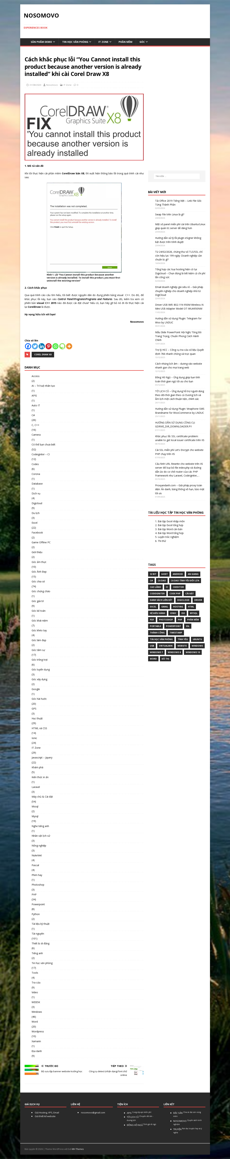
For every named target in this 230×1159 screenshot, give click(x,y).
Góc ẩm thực (39, 562)
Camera (36, 434)
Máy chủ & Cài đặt (42, 796)
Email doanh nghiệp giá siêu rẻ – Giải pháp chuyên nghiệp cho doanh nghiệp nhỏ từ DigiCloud (179, 291)
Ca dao (162, 580)
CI (167, 587)
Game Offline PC (41, 542)
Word (35, 1021)
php (180, 619)
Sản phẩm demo (41, 41)
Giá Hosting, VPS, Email (46, 1112)
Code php (175, 593)
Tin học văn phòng (75, 41)
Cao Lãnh (155, 587)
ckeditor (178, 587)
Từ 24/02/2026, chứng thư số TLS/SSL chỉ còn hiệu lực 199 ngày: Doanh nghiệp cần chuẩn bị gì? (179, 255)
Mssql (35, 806)
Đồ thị (165, 658)
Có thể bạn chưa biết (43, 444)
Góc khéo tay (39, 630)
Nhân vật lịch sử (41, 835)
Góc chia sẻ (38, 581)
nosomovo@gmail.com (92, 1112)
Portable (155, 626)
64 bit (164, 574)
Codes (35, 464)
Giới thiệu (37, 552)
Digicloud (37, 503)
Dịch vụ (36, 493)
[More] (69, 346)
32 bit (153, 574)
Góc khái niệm (40, 620)
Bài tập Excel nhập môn (171, 521)
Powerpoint (38, 904)
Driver (198, 600)
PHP (34, 894)
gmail (164, 606)
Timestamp (176, 632)
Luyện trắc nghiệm (168, 537)
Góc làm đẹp (39, 640)
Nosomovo (52, 84)
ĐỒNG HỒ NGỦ (141, 1125)
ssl (188, 626)
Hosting (178, 606)
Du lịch (36, 513)
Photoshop (38, 884)
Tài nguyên (38, 933)
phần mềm (193, 619)
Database (37, 483)
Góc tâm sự (38, 650)
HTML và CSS (39, 728)
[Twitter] (35, 346)
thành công (157, 632)
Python (36, 914)
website (182, 645)
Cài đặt (189, 593)
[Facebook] (28, 346)
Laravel (36, 787)
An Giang (193, 574)
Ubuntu (197, 639)
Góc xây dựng (39, 679)
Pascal (35, 865)
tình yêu (183, 639)
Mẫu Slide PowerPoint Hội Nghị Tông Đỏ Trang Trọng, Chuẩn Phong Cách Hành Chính (178, 336)
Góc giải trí (38, 601)
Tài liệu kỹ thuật (41, 923)
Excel (34, 522)
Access (36, 376)
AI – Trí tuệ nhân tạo (43, 385)
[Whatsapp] (55, 346)
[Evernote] (62, 346)
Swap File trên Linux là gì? (169, 214)
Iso (183, 613)
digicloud (183, 600)
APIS (34, 395)
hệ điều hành (157, 613)
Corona (36, 474)
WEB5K (36, 1002)
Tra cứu (36, 982)
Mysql (35, 816)
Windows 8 (174, 652)
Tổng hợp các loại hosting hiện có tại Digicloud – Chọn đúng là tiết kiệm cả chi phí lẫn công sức (180, 273)
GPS (34, 708)
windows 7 (156, 652)
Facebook (37, 532)
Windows (37, 1011)
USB (152, 645)
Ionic (34, 738)
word (153, 658)
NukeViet (37, 855)
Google (36, 689)
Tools (35, 972)
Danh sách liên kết (161, 600)
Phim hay (37, 875)
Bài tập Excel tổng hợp (170, 525)
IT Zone (103, 41)
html (191, 606)
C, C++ (35, 425)
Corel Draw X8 (42, 354)
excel (153, 606)
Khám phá (37, 767)
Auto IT (36, 405)
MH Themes (78, 1149)
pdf (152, 619)
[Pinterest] (49, 346)
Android (178, 574)
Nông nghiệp (39, 845)
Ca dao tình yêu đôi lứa (185, 580)
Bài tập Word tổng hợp (171, 533)
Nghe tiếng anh (40, 826)
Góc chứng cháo (41, 591)
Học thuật (37, 718)
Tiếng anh (37, 953)
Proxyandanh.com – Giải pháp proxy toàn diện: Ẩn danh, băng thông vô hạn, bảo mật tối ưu (179, 489)
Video (35, 992)
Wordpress (38, 1031)
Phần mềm (125, 41)
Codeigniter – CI (41, 454)
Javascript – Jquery (42, 757)
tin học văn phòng (161, 639)
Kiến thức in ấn (40, 777)
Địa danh (37, 1051)
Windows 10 (193, 652)
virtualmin (166, 645)
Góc (142, 41)
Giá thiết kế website (45, 1116)
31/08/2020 (35, 84)
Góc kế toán (39, 610)
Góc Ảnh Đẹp (39, 571)
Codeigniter (157, 593)
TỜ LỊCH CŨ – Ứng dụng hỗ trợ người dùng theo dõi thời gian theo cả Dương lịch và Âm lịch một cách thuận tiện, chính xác (179, 395)
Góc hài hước (39, 698)
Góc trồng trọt (40, 659)
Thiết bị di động (40, 943)
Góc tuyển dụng (41, 669)
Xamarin (36, 1041)
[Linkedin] (42, 346)
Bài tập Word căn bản (170, 529)
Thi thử (162, 541)
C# (33, 415)
